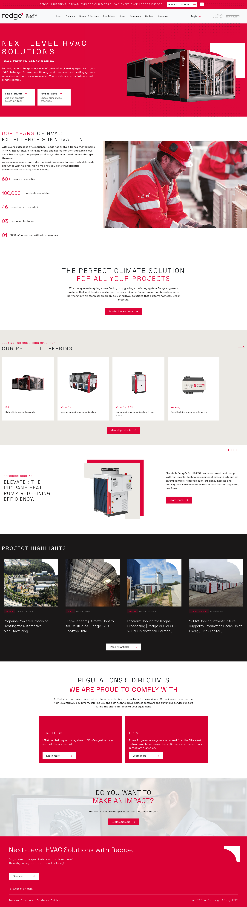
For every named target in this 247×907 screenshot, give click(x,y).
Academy (163, 16)
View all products (123, 430)
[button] (228, 450)
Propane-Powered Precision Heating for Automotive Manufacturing (26, 626)
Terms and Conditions (21, 900)
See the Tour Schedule (182, 4)
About (123, 16)
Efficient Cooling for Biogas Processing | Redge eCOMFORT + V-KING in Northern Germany (153, 626)
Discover (24, 876)
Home (58, 16)
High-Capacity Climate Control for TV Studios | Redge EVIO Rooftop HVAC (90, 626)
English (195, 16)
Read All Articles (123, 647)
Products (70, 16)
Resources (135, 16)
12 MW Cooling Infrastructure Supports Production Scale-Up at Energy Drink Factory (215, 626)
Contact (149, 16)
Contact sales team (123, 311)
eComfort (66, 407)
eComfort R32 (124, 407)
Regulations (109, 16)
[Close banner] (202, 4)
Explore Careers (123, 822)
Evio (8, 407)
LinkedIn (28, 888)
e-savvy (175, 407)
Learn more (179, 500)
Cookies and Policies (48, 900)
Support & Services (89, 16)
